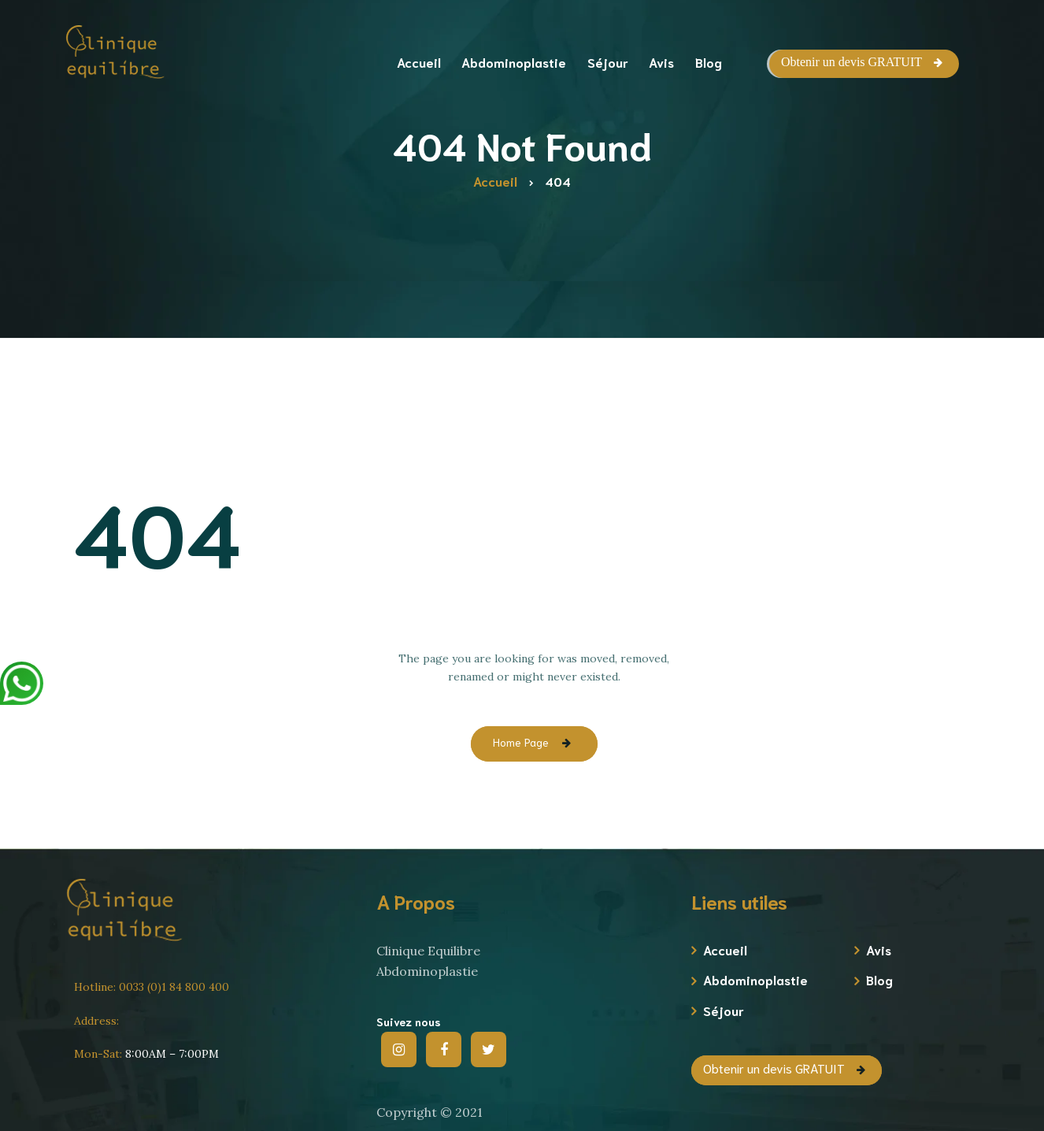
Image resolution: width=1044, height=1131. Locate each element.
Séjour (723, 1010)
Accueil (725, 949)
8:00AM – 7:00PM (146, 1054)
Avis (878, 949)
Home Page (521, 742)
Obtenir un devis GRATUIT (851, 62)
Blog (879, 979)
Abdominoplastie (755, 979)
